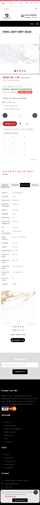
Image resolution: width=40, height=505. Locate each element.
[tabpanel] (20, 54)
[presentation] (32, 288)
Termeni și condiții (9, 432)
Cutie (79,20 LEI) (10, 106)
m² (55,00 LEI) (9, 102)
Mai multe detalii (10, 496)
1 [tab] (15, 71)
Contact (6, 454)
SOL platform (8, 442)
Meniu (32, 24)
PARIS (13, 92)
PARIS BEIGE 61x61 (20, 334)
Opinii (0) (35, 185)
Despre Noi (7, 422)
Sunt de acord (20, 500)
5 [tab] (25, 71)
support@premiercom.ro (12, 484)
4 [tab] (22, 71)
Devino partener (9, 464)
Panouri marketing (25, 92)
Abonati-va (20, 372)
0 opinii (18, 171)
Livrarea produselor (10, 425)
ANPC (6, 438)
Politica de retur (9, 435)
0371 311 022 (8, 487)
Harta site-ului (8, 468)
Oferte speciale (9, 458)
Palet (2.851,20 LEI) (11, 109)
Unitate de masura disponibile (14, 98)
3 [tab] (20, 71)
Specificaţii (25, 185)
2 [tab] (17, 71)
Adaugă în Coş (10, 124)
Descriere (15, 185)
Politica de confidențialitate (12, 429)
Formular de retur (9, 461)
